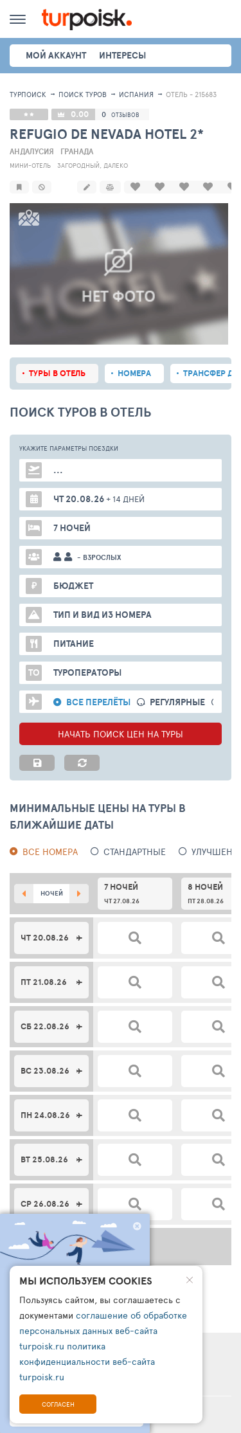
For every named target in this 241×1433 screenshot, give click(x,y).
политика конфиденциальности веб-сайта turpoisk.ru (87, 1361)
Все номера (50, 850)
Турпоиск (28, 94)
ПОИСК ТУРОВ (82, 94)
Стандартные (134, 850)
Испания (136, 94)
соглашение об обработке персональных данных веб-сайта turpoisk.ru (103, 1330)
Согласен (58, 1404)
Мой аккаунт (56, 55)
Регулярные (177, 701)
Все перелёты (98, 701)
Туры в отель (57, 372)
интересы (122, 55)
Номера (134, 372)
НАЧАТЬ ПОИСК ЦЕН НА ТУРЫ (120, 732)
